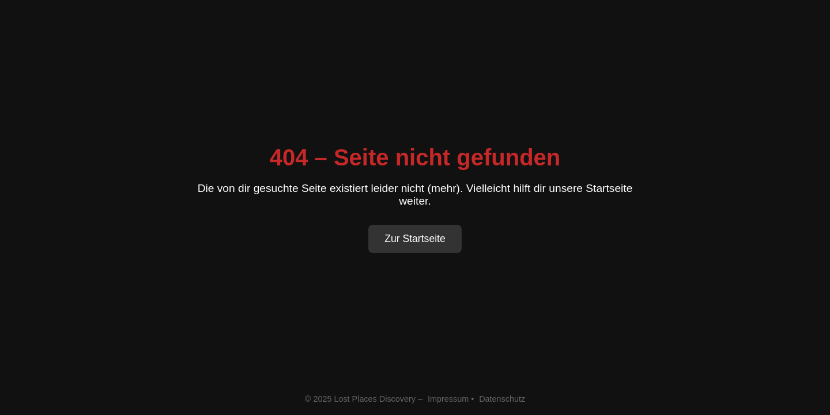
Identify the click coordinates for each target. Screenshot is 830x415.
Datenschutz (502, 398)
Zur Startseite (415, 238)
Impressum (448, 398)
